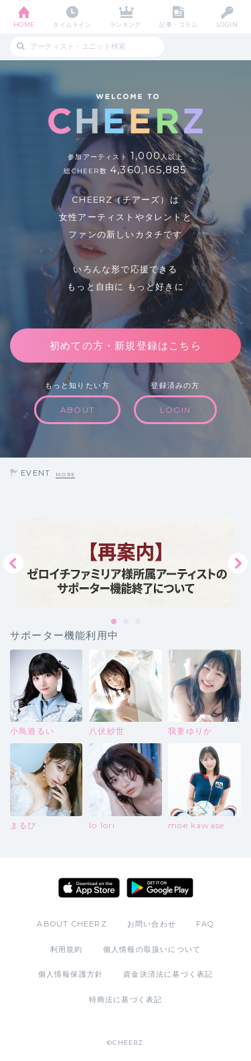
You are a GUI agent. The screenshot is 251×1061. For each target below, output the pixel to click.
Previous (13, 563)
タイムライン (72, 24)
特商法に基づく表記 (126, 999)
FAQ (205, 924)
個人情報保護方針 (71, 974)
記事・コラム (178, 24)
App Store (89, 888)
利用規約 (66, 949)
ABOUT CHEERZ (71, 924)
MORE (65, 475)
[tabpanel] (125, 563)
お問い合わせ (151, 924)
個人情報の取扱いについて (152, 949)
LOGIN (227, 24)
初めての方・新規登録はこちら (125, 345)
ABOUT (77, 410)
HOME (24, 24)
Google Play (160, 888)
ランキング (125, 24)
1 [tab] (114, 622)
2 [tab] (126, 622)
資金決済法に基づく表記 (168, 974)
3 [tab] (138, 622)
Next (238, 563)
